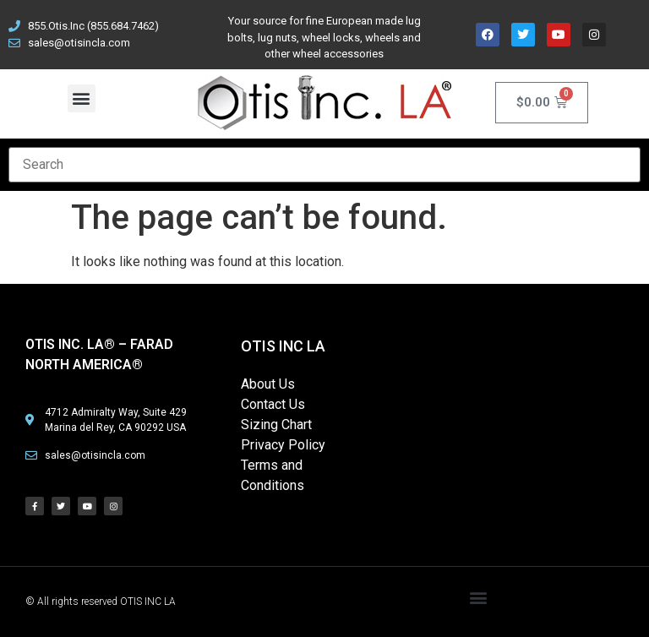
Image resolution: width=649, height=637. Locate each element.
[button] (81, 98)
